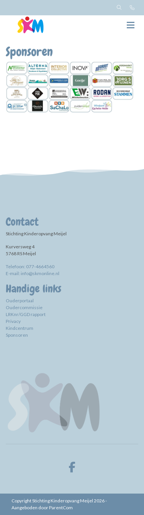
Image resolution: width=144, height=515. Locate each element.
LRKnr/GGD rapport (26, 314)
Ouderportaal (20, 300)
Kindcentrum (19, 328)
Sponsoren (17, 335)
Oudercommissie (24, 307)
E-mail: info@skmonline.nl (32, 273)
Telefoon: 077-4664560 (30, 266)
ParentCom (61, 507)
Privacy (13, 321)
